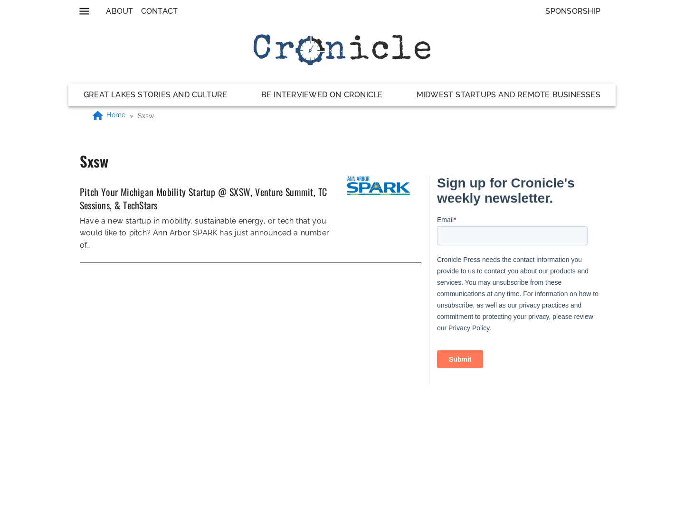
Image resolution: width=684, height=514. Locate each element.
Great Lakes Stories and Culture (156, 94)
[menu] (84, 11)
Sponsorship (572, 11)
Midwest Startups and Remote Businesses (508, 94)
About (119, 11)
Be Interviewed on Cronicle (322, 94)
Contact (159, 11)
